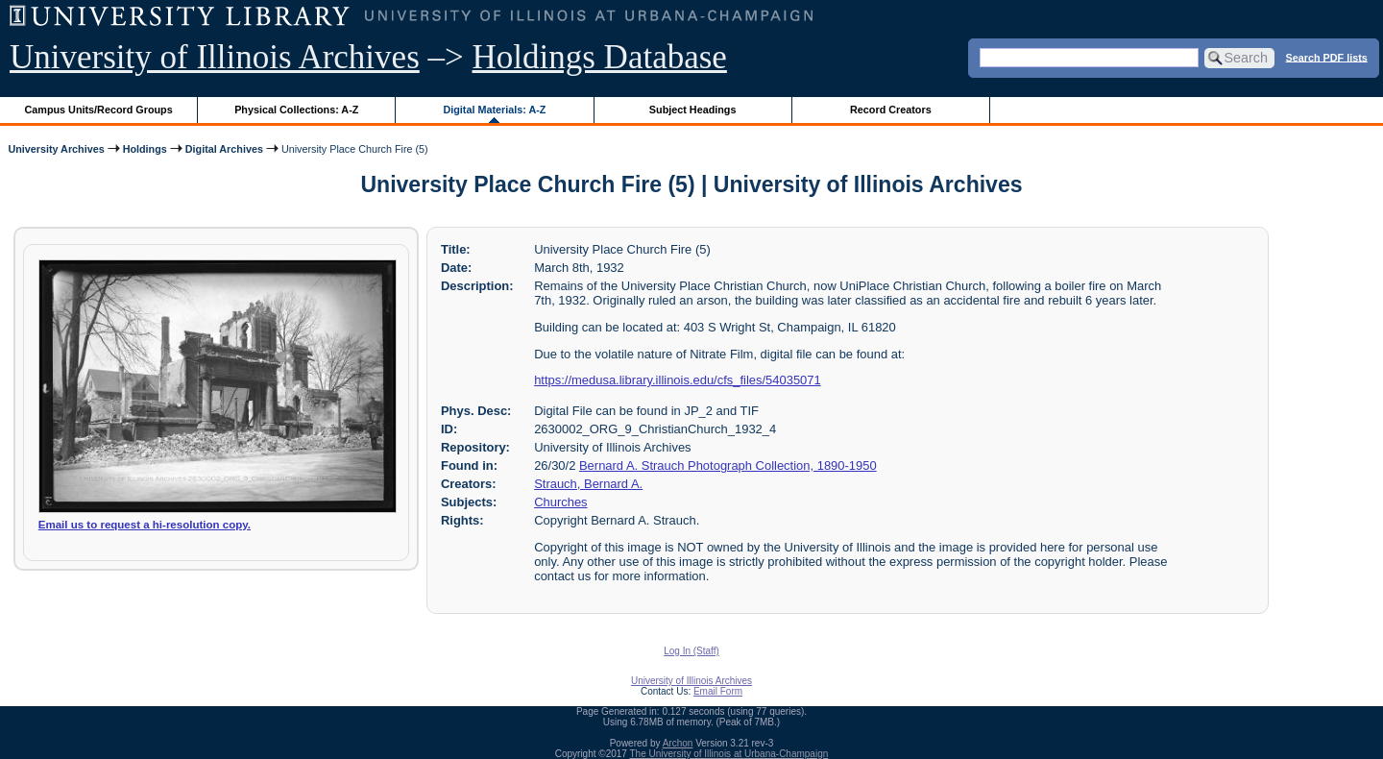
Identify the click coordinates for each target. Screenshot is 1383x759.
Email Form (717, 691)
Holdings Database (600, 57)
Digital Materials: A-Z (494, 109)
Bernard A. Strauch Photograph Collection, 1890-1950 (728, 465)
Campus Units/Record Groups (99, 109)
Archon (678, 743)
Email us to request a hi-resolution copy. (144, 524)
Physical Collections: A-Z (296, 109)
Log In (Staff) (691, 651)
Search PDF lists (1327, 56)
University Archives (56, 149)
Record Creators (891, 109)
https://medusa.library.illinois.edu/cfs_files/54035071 (677, 380)
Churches (560, 502)
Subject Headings (693, 109)
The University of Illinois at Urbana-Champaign (729, 753)
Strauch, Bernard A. (588, 484)
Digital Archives (224, 149)
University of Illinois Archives (215, 57)
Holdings (145, 149)
